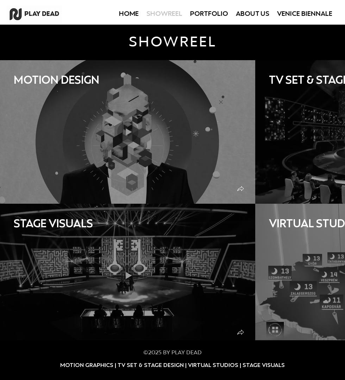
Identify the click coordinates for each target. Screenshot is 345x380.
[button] (240, 189)
